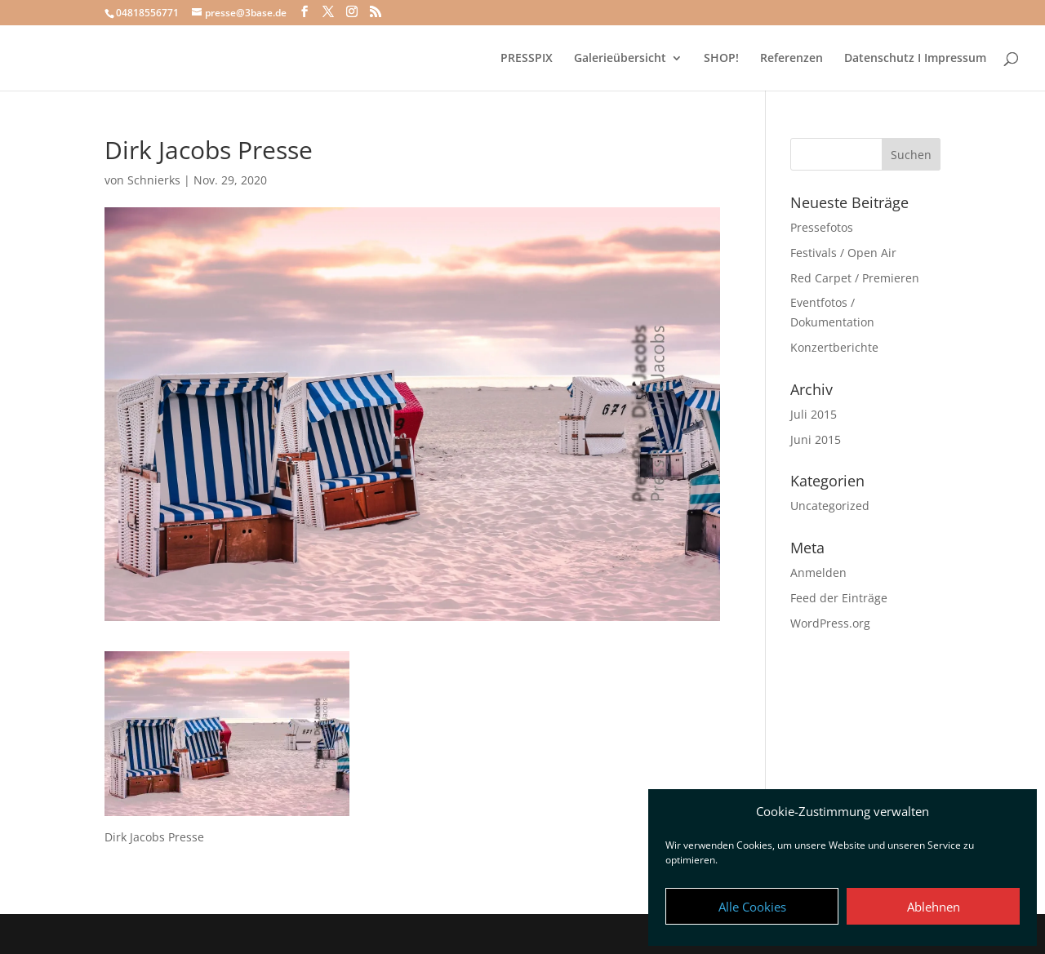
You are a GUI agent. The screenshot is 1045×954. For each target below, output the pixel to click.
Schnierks (153, 180)
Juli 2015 (813, 414)
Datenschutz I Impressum (915, 58)
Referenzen (791, 58)
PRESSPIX (526, 58)
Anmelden (818, 572)
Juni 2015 (815, 439)
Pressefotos (821, 227)
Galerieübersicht (620, 58)
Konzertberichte (834, 347)
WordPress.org (830, 623)
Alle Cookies (752, 907)
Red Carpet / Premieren (854, 278)
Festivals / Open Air (843, 252)
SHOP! (721, 58)
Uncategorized (829, 505)
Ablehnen (933, 907)
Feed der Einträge (838, 598)
